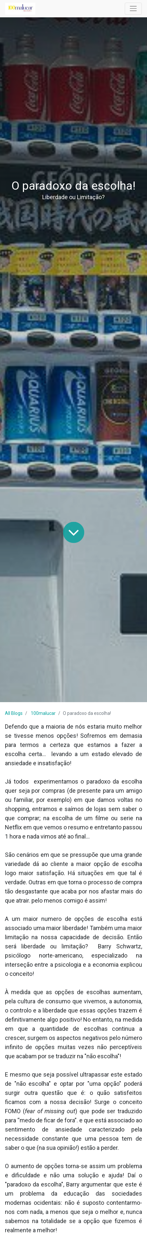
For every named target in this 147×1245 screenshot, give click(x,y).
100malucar (43, 713)
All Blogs (14, 713)
